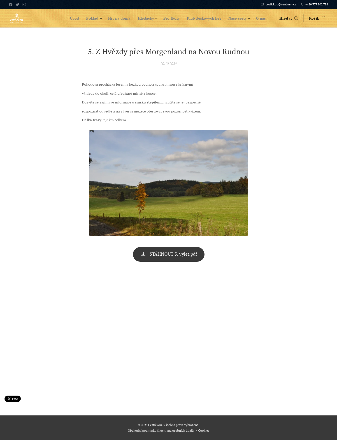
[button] (288, 18)
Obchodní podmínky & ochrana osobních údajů (161, 430)
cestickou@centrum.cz (281, 4)
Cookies (203, 430)
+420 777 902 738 (316, 4)
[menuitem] (66, 18)
